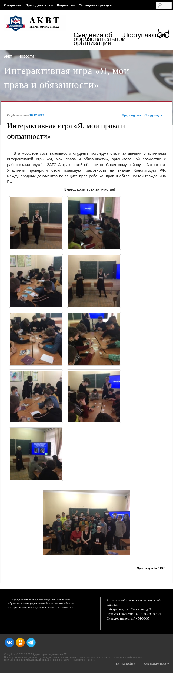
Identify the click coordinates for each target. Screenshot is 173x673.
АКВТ (8, 56)
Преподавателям (39, 5)
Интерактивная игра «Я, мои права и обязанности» (66, 77)
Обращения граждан (95, 5)
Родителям (66, 5)
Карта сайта (125, 663)
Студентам (12, 5)
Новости (26, 56)
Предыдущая (129, 115)
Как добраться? (156, 663)
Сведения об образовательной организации (98, 39)
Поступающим (145, 36)
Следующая (155, 115)
